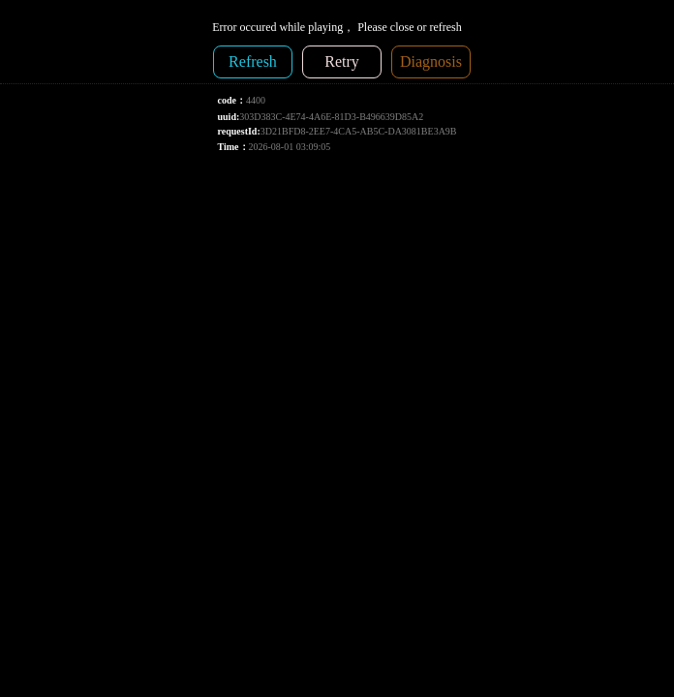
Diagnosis (431, 61)
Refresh (253, 61)
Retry (341, 61)
